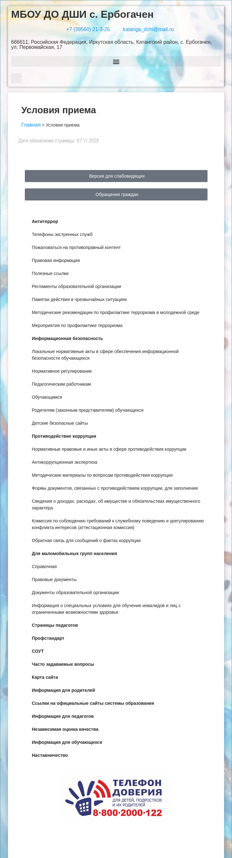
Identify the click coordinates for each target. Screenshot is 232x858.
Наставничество (50, 755)
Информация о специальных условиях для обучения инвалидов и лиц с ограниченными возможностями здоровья (106, 609)
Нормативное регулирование (62, 371)
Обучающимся (47, 397)
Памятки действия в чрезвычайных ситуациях (79, 299)
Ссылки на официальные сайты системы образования (93, 703)
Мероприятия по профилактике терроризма (77, 325)
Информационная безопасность (67, 338)
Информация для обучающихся (67, 742)
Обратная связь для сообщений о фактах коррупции (86, 540)
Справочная (44, 566)
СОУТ (38, 651)
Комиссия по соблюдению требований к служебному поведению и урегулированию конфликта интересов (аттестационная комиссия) (118, 524)
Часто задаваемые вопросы (63, 664)
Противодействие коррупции (64, 436)
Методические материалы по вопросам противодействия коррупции (102, 475)
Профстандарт (48, 638)
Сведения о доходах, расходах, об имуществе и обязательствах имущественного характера (116, 504)
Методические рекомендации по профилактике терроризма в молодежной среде (116, 312)
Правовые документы (54, 579)
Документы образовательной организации (75, 592)
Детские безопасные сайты (60, 423)
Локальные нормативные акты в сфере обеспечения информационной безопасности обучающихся (105, 355)
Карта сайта (45, 677)
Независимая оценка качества (65, 729)
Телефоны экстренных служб (62, 234)
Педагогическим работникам (61, 384)
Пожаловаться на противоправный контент (76, 247)
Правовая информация (56, 260)
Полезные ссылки (50, 273)
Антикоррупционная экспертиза (64, 462)
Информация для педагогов (63, 716)
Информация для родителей (63, 690)
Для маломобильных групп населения (74, 553)
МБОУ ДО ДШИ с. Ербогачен (82, 14)
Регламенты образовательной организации (76, 286)
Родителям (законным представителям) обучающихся (88, 410)
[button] (116, 61)
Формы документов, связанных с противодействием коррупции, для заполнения (115, 488)
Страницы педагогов (55, 625)
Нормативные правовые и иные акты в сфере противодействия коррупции (109, 449)
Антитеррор (45, 221)
